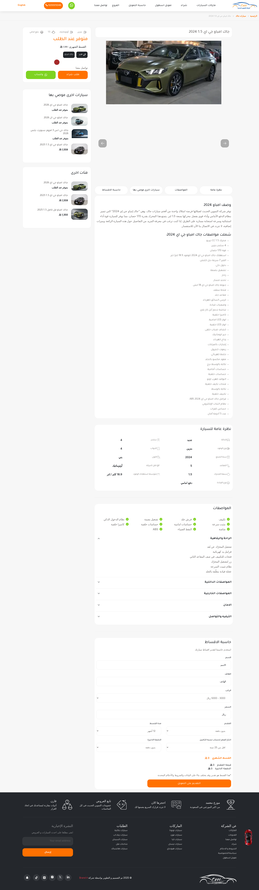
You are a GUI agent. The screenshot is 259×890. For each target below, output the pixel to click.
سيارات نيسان (175, 843)
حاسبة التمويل (137, 5)
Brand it (83, 877)
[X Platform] (60, 877)
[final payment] (128, 746)
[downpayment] (198, 730)
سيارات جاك (240, 15)
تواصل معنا (100, 5)
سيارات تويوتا (175, 830)
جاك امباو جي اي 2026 (56, 104)
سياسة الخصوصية (227, 853)
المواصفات (181, 189)
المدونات (232, 834)
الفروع (115, 5)
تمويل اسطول (163, 5)
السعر (228, 706)
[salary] (163, 697)
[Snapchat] (27, 877)
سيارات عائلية (121, 830)
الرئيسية (253, 15)
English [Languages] (21, 5)
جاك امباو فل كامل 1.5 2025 (52, 209)
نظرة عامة (216, 189)
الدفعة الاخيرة (154, 739)
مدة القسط (155, 723)
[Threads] (44, 877)
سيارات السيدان (120, 839)
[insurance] (198, 746)
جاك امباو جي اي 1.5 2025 (54, 144)
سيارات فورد (176, 834)
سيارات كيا (177, 839)
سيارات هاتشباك (119, 848)
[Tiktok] (36, 877)
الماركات (233, 830)
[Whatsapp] (71, 5)
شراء (184, 5)
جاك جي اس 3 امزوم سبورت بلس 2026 (49, 131)
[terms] (128, 730)
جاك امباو (68, 54)
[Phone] (53, 5)
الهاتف (228, 673)
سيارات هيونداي (174, 848)
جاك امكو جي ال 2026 (56, 117)
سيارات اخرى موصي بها (146, 189)
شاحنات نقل (122, 843)
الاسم (228, 657)
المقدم (227, 723)
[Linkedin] (68, 877)
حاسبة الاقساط (111, 189)
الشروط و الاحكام (228, 848)
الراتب (228, 690)
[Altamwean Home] (244, 5)
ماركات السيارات (206, 5)
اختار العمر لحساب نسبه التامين (215, 739)
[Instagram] (52, 877)
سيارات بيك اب (120, 834)
